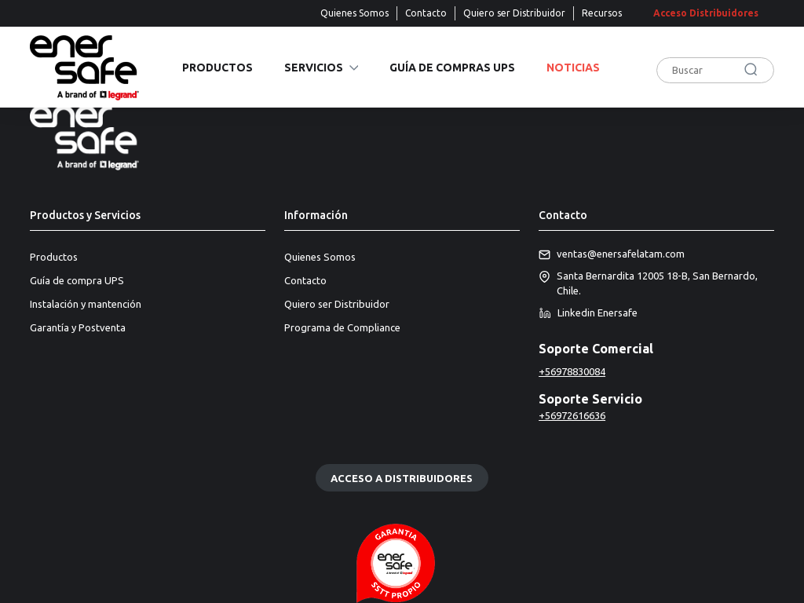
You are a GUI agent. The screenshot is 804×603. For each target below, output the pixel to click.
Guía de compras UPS (452, 68)
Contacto (426, 13)
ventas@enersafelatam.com (612, 254)
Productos (217, 68)
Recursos (602, 13)
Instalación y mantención (85, 303)
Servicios (313, 68)
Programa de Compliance (342, 327)
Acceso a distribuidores (402, 477)
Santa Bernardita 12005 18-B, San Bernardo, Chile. (648, 284)
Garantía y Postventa (78, 327)
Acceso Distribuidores (705, 13)
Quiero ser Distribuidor (514, 13)
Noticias (573, 68)
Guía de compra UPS (77, 280)
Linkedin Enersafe (588, 313)
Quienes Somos (354, 13)
